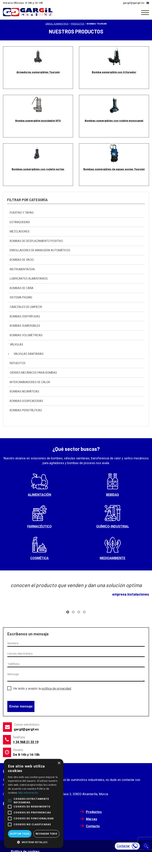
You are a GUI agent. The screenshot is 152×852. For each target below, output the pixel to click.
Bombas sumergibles (25, 325)
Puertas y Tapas (22, 212)
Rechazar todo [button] (46, 833)
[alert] (33, 803)
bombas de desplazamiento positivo (36, 241)
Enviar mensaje (20, 706)
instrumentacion (22, 269)
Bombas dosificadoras (26, 401)
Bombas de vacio (22, 259)
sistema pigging (21, 297)
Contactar (127, 846)
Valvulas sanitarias (29, 353)
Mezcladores (19, 231)
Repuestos (18, 363)
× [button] (58, 763)
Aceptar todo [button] (20, 833)
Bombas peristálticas (26, 410)
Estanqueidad (20, 222)
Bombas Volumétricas (26, 335)
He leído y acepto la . (42, 688)
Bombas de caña (21, 288)
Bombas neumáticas (24, 391)
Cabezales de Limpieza (26, 306)
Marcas (91, 819)
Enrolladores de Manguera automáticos (40, 250)
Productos (94, 812)
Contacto (93, 826)
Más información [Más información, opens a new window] (28, 792)
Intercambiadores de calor (30, 382)
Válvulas (16, 344)
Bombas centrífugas (25, 316)
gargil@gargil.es (26, 729)
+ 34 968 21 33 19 (25, 742)
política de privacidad (56, 688)
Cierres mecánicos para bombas (33, 372)
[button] (67, 612)
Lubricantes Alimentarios (29, 278)
